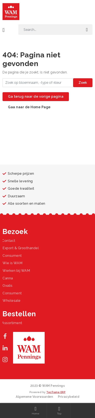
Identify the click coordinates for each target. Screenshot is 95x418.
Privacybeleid (68, 396)
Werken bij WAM (16, 271)
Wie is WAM (12, 263)
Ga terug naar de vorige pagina (35, 97)
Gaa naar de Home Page (29, 107)
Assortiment (12, 323)
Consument (12, 256)
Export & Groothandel (21, 248)
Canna (8, 278)
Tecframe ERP (56, 392)
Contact (8, 241)
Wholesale (12, 301)
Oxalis (7, 286)
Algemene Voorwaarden (34, 396)
